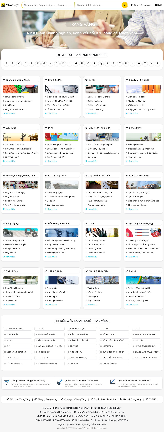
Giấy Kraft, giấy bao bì (97, 148)
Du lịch (132, 271)
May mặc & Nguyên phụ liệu (20, 175)
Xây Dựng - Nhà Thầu (14, 144)
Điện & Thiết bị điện (98, 271)
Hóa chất (139, 340)
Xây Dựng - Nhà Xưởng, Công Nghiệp (22, 153)
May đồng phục (12, 196)
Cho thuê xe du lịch (136, 296)
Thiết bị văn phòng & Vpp (146, 357)
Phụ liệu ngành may (14, 200)
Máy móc (74, 346)
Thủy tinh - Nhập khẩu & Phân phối (144, 248)
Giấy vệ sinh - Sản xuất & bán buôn (103, 153)
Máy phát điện (94, 300)
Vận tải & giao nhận (139, 175)
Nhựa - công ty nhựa (14, 96)
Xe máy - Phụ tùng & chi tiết (59, 101)
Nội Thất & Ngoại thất (16, 352)
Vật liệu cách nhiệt (136, 105)
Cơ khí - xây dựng (95, 109)
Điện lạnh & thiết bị (139, 80)
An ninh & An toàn (15, 328)
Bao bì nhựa (10, 105)
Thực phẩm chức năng (57, 292)
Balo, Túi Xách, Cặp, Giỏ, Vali (140, 252)
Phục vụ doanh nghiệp (145, 334)
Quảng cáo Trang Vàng (75, 399)
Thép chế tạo (11, 300)
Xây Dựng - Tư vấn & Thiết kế (18, 148)
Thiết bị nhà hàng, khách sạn (141, 148)
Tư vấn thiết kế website (105, 399)
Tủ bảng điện (93, 296)
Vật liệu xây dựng (57, 175)
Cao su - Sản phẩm (96, 244)
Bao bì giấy (92, 157)
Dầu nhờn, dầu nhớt (56, 109)
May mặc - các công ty (15, 192)
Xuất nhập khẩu (110, 363)
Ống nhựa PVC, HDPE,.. (15, 109)
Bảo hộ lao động (78, 328)
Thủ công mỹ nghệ (78, 357)
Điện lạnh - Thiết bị (136, 96)
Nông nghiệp (44, 352)
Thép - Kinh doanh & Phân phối (19, 292)
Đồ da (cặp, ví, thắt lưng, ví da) (141, 244)
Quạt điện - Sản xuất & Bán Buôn (143, 153)
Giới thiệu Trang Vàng (20, 399)
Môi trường (108, 346)
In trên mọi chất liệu (56, 157)
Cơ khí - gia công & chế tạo (99, 96)
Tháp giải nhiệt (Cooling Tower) (142, 109)
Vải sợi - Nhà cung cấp (15, 205)
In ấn (50, 127)
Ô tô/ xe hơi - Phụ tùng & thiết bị (61, 96)
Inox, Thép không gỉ (14, 288)
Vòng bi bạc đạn (12, 248)
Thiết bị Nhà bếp (135, 144)
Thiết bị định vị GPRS (56, 252)
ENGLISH (158, 5)
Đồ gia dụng (135, 127)
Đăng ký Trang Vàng (140, 5)
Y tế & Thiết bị (55, 271)
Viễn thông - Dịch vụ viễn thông (61, 248)
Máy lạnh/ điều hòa (136, 101)
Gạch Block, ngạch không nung (61, 196)
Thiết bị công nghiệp (14, 240)
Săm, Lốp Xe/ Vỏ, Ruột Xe (58, 105)
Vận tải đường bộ (136, 196)
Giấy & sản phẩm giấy (99, 127)
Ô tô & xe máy (55, 80)
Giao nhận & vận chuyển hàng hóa (143, 200)
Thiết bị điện (93, 288)
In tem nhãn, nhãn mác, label (60, 153)
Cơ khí (92, 80)
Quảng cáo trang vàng (81, 380)
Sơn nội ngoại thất (55, 205)
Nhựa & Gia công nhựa (18, 80)
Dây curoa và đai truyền (16, 244)
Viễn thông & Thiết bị (58, 223)
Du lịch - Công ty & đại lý (139, 288)
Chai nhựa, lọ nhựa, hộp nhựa (18, 101)
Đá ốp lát (51, 200)
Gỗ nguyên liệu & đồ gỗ (113, 340)
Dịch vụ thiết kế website (134, 380)
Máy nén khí (10, 252)
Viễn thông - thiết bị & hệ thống (61, 240)
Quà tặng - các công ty (138, 240)
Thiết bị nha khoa (55, 300)
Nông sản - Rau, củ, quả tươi (100, 196)
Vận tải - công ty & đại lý (139, 192)
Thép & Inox (12, 271)
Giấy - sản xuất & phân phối (100, 144)
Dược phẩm (52, 288)
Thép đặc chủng (12, 296)
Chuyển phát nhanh (137, 205)
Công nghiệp (12, 223)
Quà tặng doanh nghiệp (141, 223)
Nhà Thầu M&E (12, 157)
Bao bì (40, 328)
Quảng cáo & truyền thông (147, 352)
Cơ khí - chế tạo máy (97, 105)
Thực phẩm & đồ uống (100, 175)
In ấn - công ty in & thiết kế (59, 144)
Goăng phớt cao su (96, 252)
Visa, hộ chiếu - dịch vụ (138, 300)
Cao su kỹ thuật (94, 248)
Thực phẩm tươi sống (97, 200)
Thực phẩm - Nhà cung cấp (100, 192)
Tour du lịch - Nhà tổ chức (139, 292)
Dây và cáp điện (95, 292)
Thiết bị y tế (52, 296)
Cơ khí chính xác (95, 101)
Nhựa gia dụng (135, 157)
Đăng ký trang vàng (28, 380)
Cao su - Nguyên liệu (97, 240)
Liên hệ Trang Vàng (132, 399)
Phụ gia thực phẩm (96, 205)
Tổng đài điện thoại (55, 244)
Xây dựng (11, 127)
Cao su (92, 223)
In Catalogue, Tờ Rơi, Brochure (60, 148)
